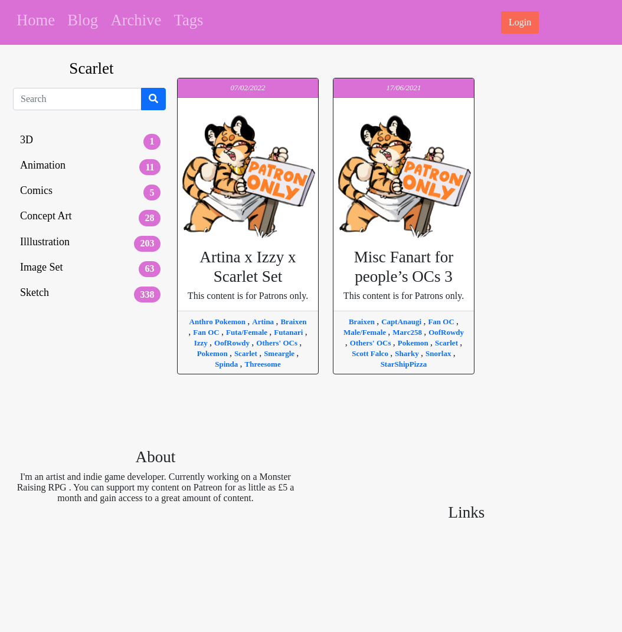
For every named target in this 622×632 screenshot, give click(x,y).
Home (36, 20)
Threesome (263, 364)
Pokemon (213, 353)
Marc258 (408, 332)
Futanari (289, 332)
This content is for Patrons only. (248, 274)
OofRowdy (232, 342)
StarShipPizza (404, 364)
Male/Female (365, 332)
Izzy (201, 342)
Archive (135, 20)
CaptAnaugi (402, 321)
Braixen (293, 321)
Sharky (408, 353)
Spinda (227, 364)
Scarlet (246, 353)
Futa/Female (247, 332)
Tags (189, 20)
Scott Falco (371, 353)
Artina (264, 321)
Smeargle (280, 353)
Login (520, 22)
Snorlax (439, 353)
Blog (82, 20)
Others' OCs (277, 342)
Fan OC (207, 332)
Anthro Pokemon (218, 321)
